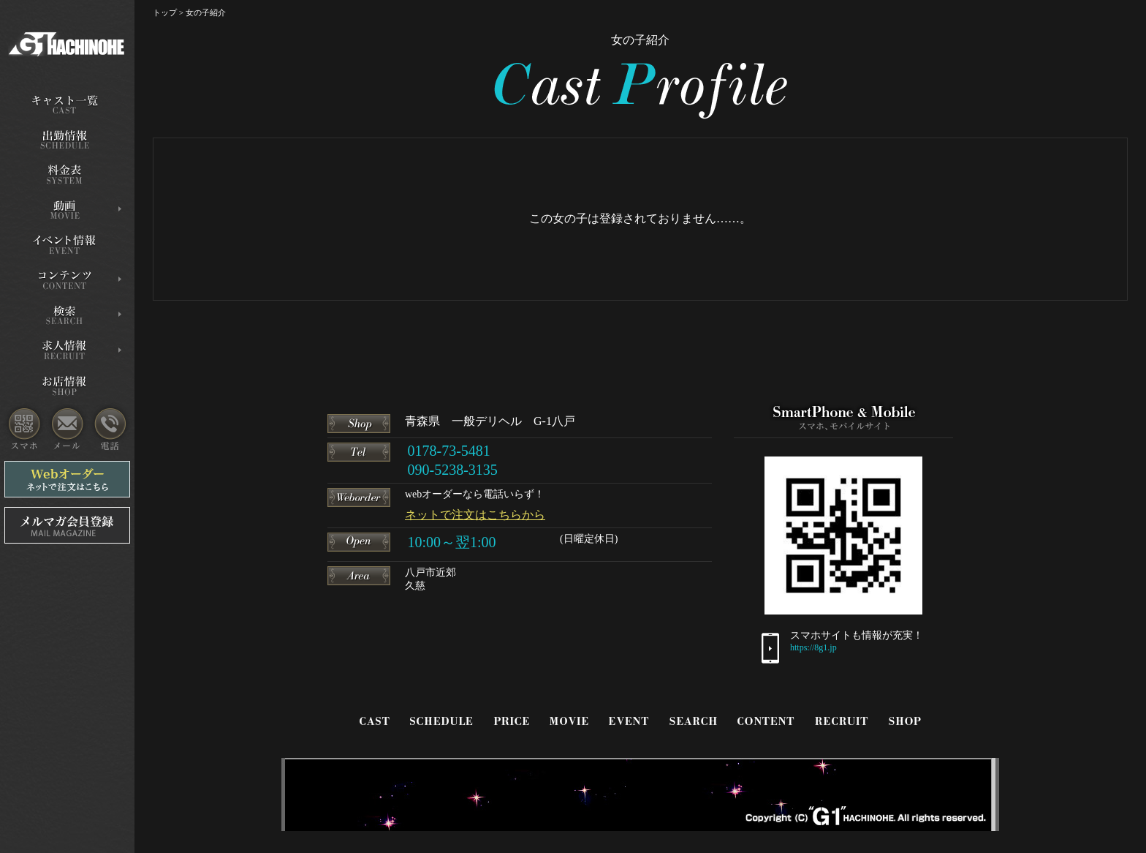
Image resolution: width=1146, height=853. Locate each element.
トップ (165, 12)
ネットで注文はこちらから (475, 514)
